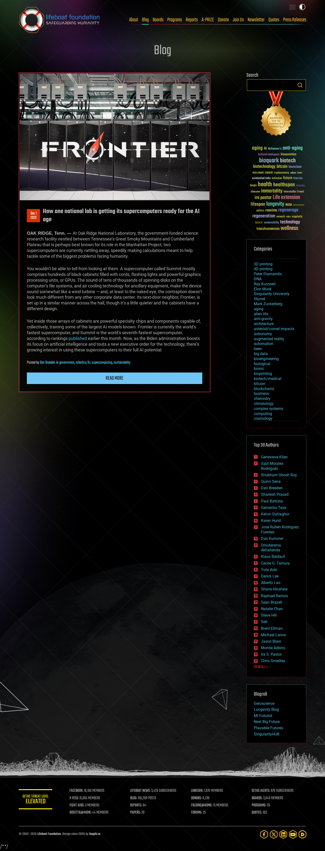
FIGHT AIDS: (77, 805)
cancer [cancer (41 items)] (269, 173)
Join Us (238, 20)
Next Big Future (267, 721)
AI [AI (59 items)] (265, 148)
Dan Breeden (47, 363)
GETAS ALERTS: (261, 791)
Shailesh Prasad (275, 494)
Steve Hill (269, 615)
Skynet (259, 299)
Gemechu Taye (273, 507)
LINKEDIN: (197, 791)
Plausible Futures (268, 728)
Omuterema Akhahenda (271, 548)
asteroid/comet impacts (274, 328)
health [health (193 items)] (265, 184)
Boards (158, 20)
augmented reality (269, 339)
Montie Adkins (273, 648)
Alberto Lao (270, 582)
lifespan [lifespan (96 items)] (258, 204)
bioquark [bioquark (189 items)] (269, 160)
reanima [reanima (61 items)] (271, 210)
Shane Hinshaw (274, 589)
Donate (223, 20)
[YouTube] (293, 834)
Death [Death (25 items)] (299, 173)
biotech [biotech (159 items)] (288, 160)
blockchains (264, 388)
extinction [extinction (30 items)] (277, 178)
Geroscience (264, 703)
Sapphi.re (94, 834)
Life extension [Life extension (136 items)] (286, 197)
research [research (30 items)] (280, 216)
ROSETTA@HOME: (81, 813)
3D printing (263, 264)
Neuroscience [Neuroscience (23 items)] (298, 205)
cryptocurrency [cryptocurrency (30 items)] (281, 173)
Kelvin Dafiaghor (275, 514)
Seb (264, 621)
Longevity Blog (266, 709)
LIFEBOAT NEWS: (140, 791)
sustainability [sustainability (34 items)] (271, 223)
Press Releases (294, 20)
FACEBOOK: (76, 791)
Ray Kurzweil (265, 284)
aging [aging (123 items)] (257, 148)
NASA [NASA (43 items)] (288, 205)
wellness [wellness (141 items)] (289, 228)
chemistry (262, 398)
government (66, 363)
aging (258, 309)
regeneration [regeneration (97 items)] (263, 216)
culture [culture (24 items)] (293, 173)
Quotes (273, 20)
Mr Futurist (263, 715)
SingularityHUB (266, 734)
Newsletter (256, 20)
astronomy (263, 334)
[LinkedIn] (283, 834)
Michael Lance (273, 635)
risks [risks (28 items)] (288, 216)
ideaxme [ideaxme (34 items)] (255, 192)
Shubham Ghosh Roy (279, 475)
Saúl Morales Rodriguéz (272, 466)
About (133, 20)
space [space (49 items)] (259, 222)
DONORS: (196, 798)
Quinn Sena (271, 481)
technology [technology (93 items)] (290, 222)
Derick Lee (270, 576)
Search (300, 85)
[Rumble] (302, 834)
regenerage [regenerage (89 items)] (288, 210)
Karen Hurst (271, 520)
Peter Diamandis (268, 274)
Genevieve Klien (274, 457)
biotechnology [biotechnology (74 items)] (264, 166)
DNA (257, 279)
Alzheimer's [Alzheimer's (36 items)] (274, 149)
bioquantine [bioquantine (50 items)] (288, 154)
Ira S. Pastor (271, 654)
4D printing (263, 269)
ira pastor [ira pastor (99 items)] (263, 197)
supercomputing (102, 363)
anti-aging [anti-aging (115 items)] (293, 148)
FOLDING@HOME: (201, 805)
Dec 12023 (33, 215)
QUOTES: (257, 813)
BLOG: (133, 798)
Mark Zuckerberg (268, 304)
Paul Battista (272, 501)
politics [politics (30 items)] (260, 210)
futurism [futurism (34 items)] (297, 178)
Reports (192, 20)
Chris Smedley (273, 661)
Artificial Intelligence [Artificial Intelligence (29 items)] (268, 154)
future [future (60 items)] (287, 178)
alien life (261, 314)
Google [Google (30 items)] (253, 185)
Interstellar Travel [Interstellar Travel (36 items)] (294, 192)
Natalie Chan (272, 608)
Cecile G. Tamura (275, 563)
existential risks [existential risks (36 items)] (261, 178)
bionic (259, 368)
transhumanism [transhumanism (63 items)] (267, 229)
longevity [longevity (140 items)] (275, 204)
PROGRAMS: (259, 805)
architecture (264, 323)
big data (261, 353)
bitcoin (259, 383)
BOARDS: (257, 798)
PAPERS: (135, 813)
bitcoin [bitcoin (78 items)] (282, 166)
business (261, 393)
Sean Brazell (271, 602)
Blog (145, 20)
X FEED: (74, 798)
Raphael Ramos (274, 596)
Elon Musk (263, 289)
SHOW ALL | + (261, 667)
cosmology (263, 418)
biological (262, 363)
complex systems (268, 408)
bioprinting (263, 373)
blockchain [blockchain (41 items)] (295, 167)
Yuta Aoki (269, 569)
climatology (264, 403)
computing (263, 413)
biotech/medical (267, 378)
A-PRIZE (208, 20)
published (78, 338)
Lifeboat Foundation (49, 834)
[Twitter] (274, 834)
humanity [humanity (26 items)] (300, 185)
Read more (114, 378)
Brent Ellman (272, 628)
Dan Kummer (272, 538)
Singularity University (272, 293)
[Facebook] (264, 834)
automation (263, 343)
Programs (174, 20)
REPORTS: (136, 805)
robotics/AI (83, 363)
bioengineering (266, 358)
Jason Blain (271, 641)
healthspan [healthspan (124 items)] (284, 185)
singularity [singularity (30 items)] (297, 216)
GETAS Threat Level (35, 800)
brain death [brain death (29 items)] (258, 173)
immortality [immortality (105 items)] (271, 191)
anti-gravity (263, 318)
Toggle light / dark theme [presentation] (302, 7)
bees (258, 348)
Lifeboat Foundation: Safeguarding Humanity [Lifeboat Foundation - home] (59, 20)
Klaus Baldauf (273, 556)
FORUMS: (196, 813)
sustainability (122, 363)
